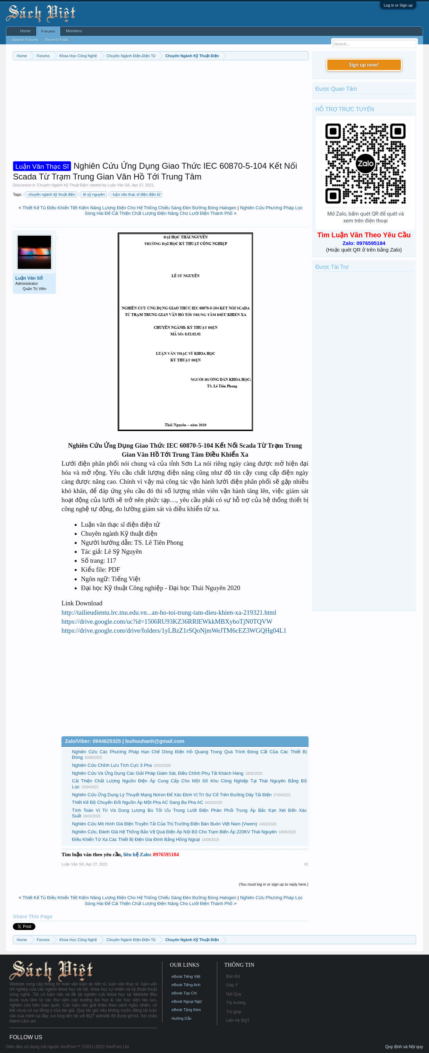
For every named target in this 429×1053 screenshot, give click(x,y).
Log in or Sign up (398, 5)
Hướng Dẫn (181, 1018)
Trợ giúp (233, 1011)
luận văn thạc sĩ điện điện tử (135, 194)
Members (74, 31)
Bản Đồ (233, 976)
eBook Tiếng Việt (185, 976)
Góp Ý (232, 985)
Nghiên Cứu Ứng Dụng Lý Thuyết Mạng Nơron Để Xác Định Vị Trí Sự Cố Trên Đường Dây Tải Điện (171, 794)
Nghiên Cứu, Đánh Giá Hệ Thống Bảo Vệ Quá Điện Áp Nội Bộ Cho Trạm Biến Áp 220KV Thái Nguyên (174, 831)
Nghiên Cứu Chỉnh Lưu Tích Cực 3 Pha (112, 765)
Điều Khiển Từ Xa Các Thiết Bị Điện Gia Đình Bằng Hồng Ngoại (136, 839)
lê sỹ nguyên (93, 194)
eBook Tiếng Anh (185, 985)
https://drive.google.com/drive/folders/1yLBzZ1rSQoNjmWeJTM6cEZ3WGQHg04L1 (173, 630)
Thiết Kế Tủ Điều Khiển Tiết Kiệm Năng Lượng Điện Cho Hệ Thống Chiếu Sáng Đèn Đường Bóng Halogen (129, 207)
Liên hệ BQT (238, 1020)
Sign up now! (364, 64)
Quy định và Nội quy (404, 1046)
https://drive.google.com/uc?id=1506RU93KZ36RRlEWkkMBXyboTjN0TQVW (166, 621)
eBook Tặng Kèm (186, 1010)
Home (25, 31)
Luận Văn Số (119, 185)
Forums (48, 31)
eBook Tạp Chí (184, 993)
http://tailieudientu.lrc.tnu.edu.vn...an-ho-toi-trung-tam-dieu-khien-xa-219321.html (168, 612)
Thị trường (235, 1002)
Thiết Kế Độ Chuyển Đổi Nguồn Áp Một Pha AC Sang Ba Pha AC (137, 802)
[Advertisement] (160, 112)
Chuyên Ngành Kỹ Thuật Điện (62, 185)
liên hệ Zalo (136, 854)
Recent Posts (56, 40)
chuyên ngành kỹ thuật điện (50, 194)
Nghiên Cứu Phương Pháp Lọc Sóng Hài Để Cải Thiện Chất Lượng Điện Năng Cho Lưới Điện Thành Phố (194, 210)
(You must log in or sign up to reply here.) (274, 884)
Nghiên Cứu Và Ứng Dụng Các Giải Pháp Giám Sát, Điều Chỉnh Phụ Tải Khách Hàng (157, 773)
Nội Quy (233, 994)
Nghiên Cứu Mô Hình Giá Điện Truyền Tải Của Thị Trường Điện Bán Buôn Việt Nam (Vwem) (164, 823)
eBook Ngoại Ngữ (186, 1001)
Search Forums (25, 40)
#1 (306, 864)
